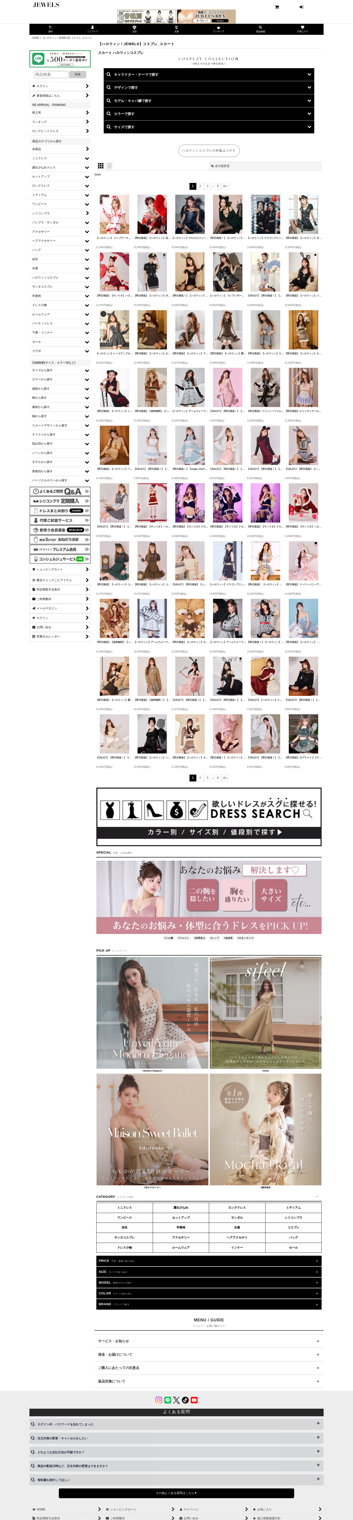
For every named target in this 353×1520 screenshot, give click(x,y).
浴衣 (124, 1227)
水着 (237, 1227)
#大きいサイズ (246, 938)
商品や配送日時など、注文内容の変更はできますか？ (73, 1466)
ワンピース (124, 1217)
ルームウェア (181, 1247)
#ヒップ (214, 938)
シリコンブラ (293, 1217)
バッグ (293, 1237)
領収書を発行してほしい (54, 1480)
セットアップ (181, 1217)
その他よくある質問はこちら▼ (176, 1493)
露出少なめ (181, 1207)
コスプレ (293, 1227)
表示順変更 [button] (220, 166)
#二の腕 (168, 938)
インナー (237, 1247)
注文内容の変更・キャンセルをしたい (63, 1438)
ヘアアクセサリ (237, 1237)
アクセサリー (181, 1237)
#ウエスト (183, 938)
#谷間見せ (199, 938)
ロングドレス (237, 1207)
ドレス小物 (124, 1247)
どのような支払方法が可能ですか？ (61, 1452)
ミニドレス (124, 1207)
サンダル (237, 1217)
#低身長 (228, 938)
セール (293, 1247)
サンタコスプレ (124, 1237)
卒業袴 (180, 1227)
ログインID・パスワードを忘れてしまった (65, 1424)
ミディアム (293, 1207)
